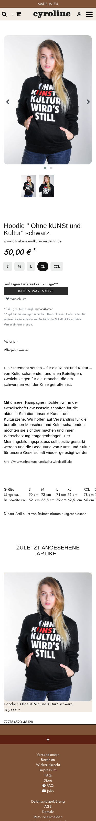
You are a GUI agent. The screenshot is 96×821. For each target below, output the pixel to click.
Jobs (48, 790)
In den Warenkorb (36, 291)
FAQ (48, 775)
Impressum (48, 769)
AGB (48, 806)
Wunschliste (16, 299)
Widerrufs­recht (48, 764)
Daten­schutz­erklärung (48, 801)
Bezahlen (48, 759)
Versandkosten (44, 309)
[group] (48, 636)
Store (48, 780)
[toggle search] (4, 14)
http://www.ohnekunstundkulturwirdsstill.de (38, 461)
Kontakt (48, 811)
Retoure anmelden (48, 816)
